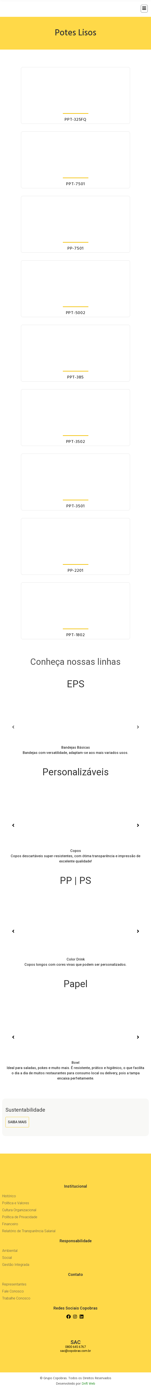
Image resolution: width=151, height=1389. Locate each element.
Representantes (14, 1284)
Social (7, 1258)
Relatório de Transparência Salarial (28, 1231)
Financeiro (10, 1224)
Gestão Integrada (15, 1265)
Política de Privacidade (19, 1217)
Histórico (9, 1196)
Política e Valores (15, 1203)
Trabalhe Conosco (16, 1298)
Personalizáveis (75, 772)
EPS (75, 684)
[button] (13, 727)
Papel (75, 984)
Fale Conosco (13, 1291)
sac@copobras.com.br (75, 1351)
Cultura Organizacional (19, 1210)
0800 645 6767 (75, 1347)
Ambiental (9, 1251)
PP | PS (75, 880)
